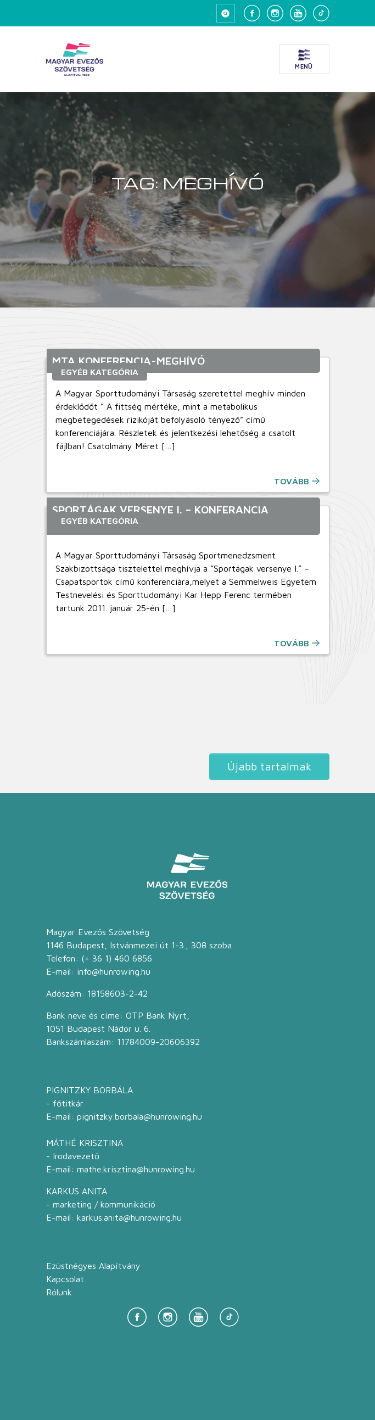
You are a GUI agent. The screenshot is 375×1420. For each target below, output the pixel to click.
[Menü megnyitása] (304, 59)
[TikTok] (321, 13)
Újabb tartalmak (269, 766)
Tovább (291, 481)
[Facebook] (252, 13)
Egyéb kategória (99, 372)
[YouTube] (298, 13)
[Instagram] (275, 13)
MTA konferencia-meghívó (128, 360)
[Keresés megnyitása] (225, 13)
